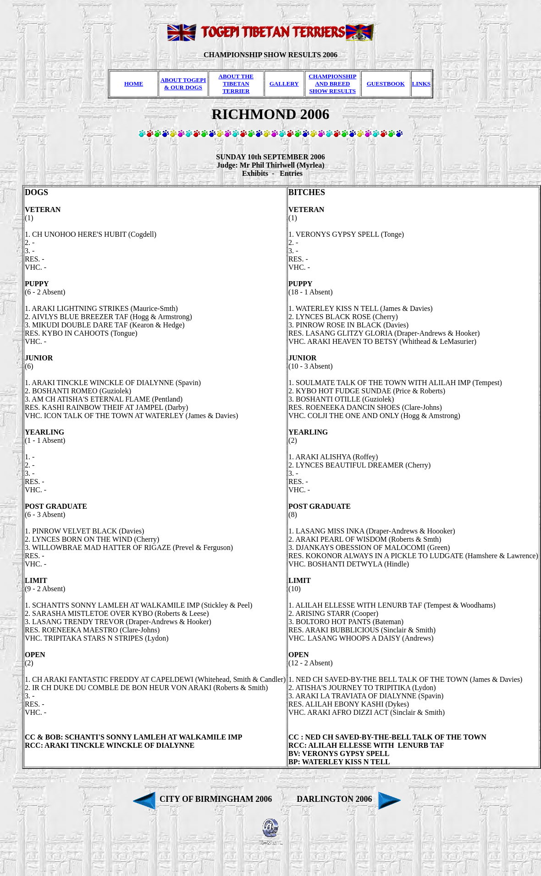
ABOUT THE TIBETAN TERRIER (236, 83)
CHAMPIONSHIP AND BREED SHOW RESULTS (332, 83)
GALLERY (284, 83)
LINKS (421, 83)
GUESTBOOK (386, 83)
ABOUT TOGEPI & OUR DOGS (183, 83)
